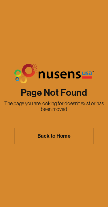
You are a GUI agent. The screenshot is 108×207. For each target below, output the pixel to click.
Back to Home (54, 136)
